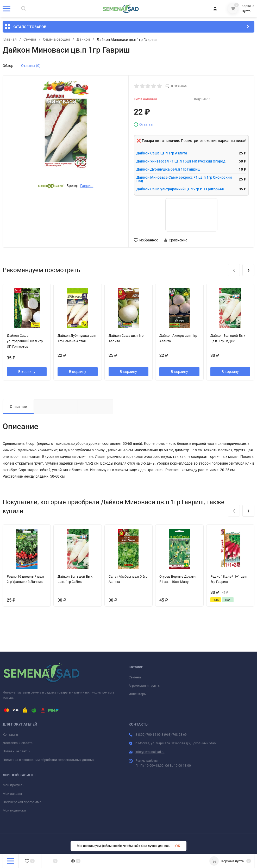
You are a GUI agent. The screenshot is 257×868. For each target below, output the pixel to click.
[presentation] (234, 270)
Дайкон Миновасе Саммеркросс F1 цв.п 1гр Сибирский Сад (184, 179)
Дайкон (83, 39)
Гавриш (86, 186)
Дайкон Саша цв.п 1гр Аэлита (161, 153)
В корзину (26, 372)
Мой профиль (13, 785)
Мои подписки (14, 810)
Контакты (10, 734)
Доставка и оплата (18, 743)
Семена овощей (56, 39)
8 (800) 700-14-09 (148, 734)
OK (177, 846)
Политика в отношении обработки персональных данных (48, 760)
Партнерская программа (22, 802)
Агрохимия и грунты (144, 686)
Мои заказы (12, 794)
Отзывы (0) (31, 65)
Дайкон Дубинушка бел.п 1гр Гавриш (168, 169)
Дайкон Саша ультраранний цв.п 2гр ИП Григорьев (180, 189)
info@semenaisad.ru (150, 752)
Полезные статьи (16, 751)
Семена (29, 39)
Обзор (8, 65)
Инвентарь (137, 694)
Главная (10, 39)
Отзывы (146, 125)
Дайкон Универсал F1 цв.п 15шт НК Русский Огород (180, 161)
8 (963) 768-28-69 (174, 734)
